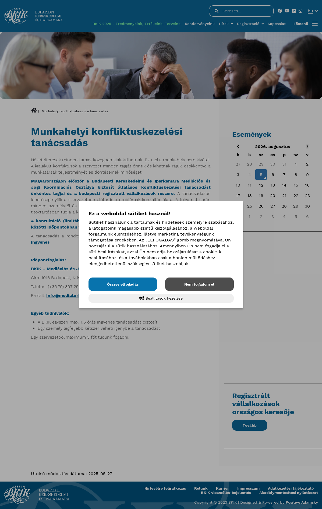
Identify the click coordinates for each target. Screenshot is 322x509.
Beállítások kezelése (161, 298)
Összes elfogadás (123, 284)
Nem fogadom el (199, 284)
